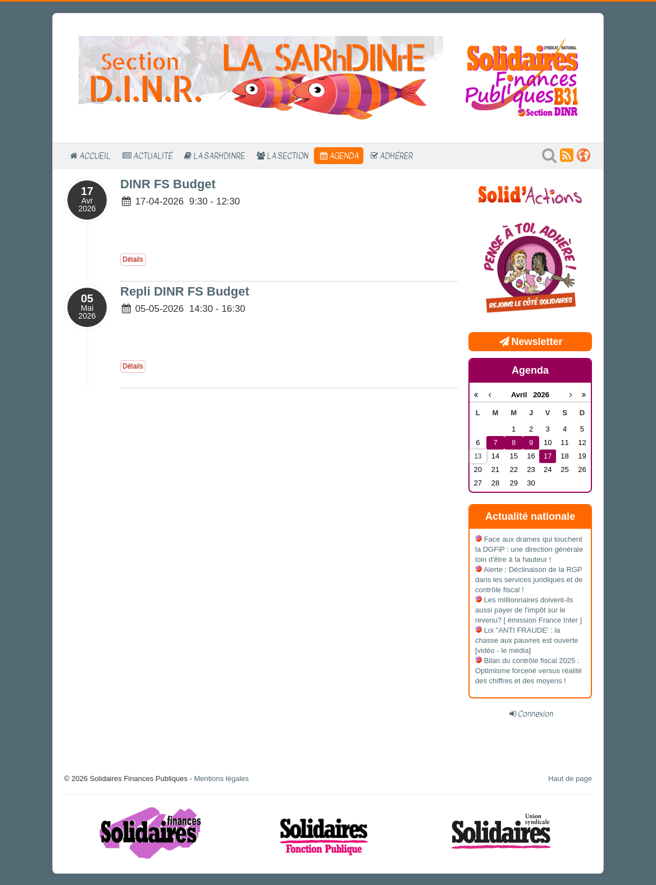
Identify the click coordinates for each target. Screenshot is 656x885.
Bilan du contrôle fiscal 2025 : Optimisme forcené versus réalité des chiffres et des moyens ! (528, 670)
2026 (541, 395)
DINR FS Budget (168, 184)
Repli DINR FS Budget (184, 291)
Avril (522, 395)
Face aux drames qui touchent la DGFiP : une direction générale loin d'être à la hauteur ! (529, 549)
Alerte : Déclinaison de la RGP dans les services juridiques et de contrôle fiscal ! (529, 579)
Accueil (95, 156)
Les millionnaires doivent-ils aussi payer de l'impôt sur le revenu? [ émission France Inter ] (528, 610)
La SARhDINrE (219, 156)
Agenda (344, 156)
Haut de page (570, 778)
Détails (132, 260)
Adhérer (396, 156)
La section (287, 156)
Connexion (535, 714)
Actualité (152, 156)
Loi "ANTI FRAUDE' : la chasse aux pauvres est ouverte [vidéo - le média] (526, 640)
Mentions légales (221, 778)
